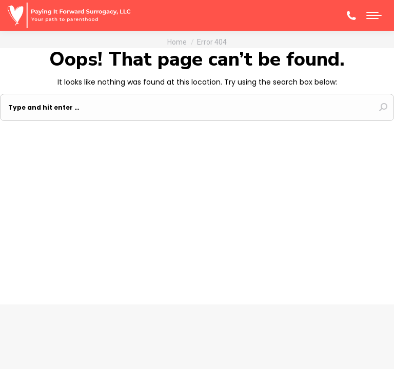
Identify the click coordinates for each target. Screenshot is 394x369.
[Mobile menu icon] (374, 15)
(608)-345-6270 (351, 15)
